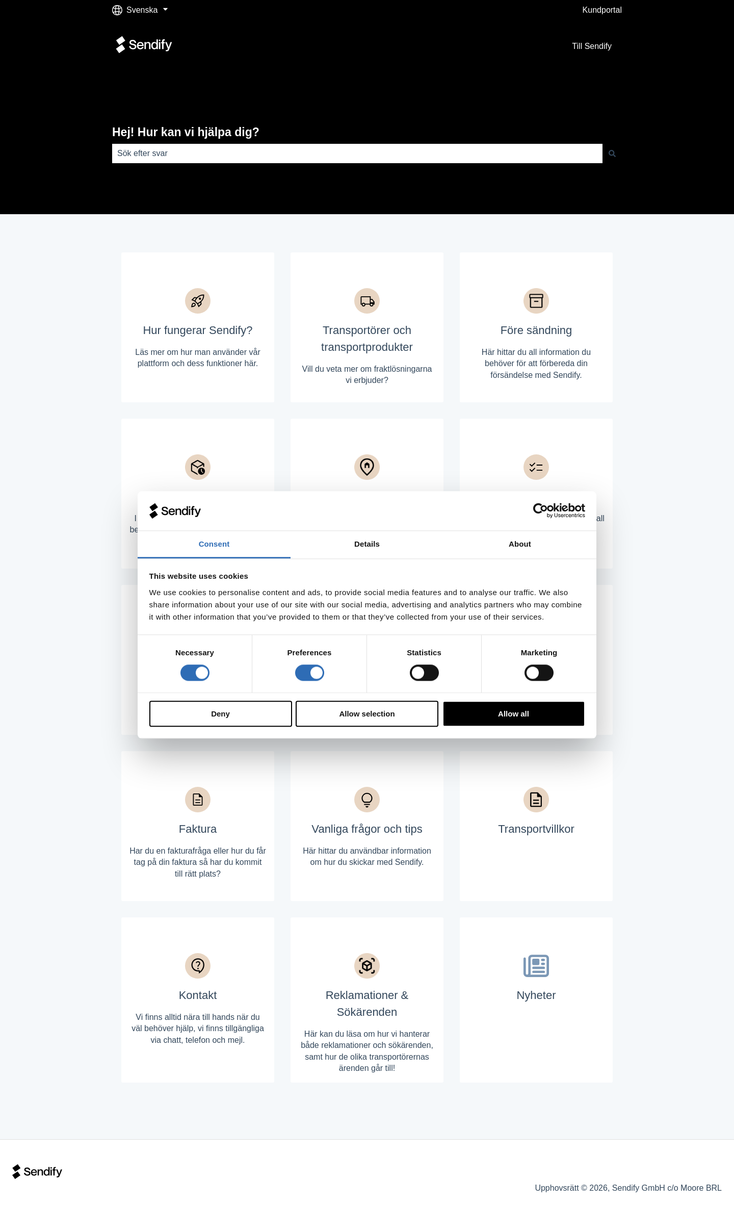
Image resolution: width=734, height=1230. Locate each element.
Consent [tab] (214, 544)
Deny (220, 713)
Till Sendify (592, 46)
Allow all (513, 713)
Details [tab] (367, 544)
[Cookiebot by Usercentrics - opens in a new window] (540, 511)
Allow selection (367, 713)
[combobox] (357, 153)
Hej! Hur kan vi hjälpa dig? (185, 132)
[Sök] (612, 153)
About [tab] (520, 544)
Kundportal (602, 10)
